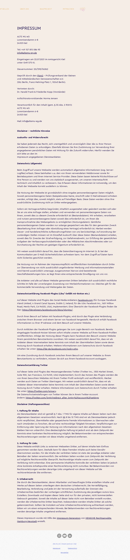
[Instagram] (59, 536)
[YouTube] (64, 536)
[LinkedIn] (70, 536)
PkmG (40, 76)
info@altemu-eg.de (27, 53)
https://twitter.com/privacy (42, 391)
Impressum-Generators (68, 518)
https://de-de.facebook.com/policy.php (57, 349)
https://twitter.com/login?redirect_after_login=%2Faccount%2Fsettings (62, 398)
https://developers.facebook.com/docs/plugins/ (47, 310)
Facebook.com (85, 300)
